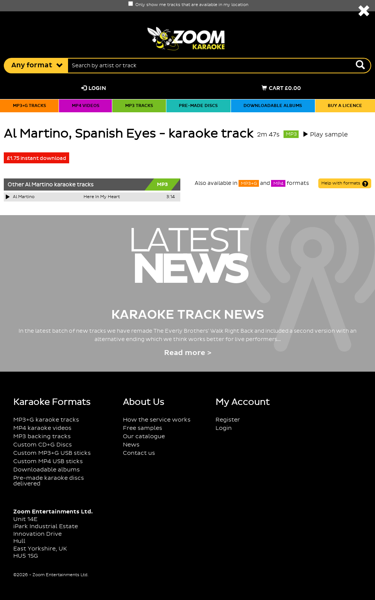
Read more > (187, 353)
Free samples (142, 428)
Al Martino (39, 184)
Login (93, 88)
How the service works (157, 419)
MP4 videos (85, 106)
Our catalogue (144, 436)
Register (227, 419)
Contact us (139, 453)
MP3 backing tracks (42, 436)
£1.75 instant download (36, 158)
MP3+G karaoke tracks (46, 419)
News (131, 444)
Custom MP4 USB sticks (48, 461)
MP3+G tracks (29, 106)
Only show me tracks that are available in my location (188, 5)
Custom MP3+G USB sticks (52, 453)
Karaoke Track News (187, 314)
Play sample (329, 134)
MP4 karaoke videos (42, 428)
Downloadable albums (272, 106)
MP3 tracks (139, 106)
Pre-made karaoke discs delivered (48, 480)
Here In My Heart (102, 197)
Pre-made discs (198, 106)
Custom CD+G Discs (42, 444)
